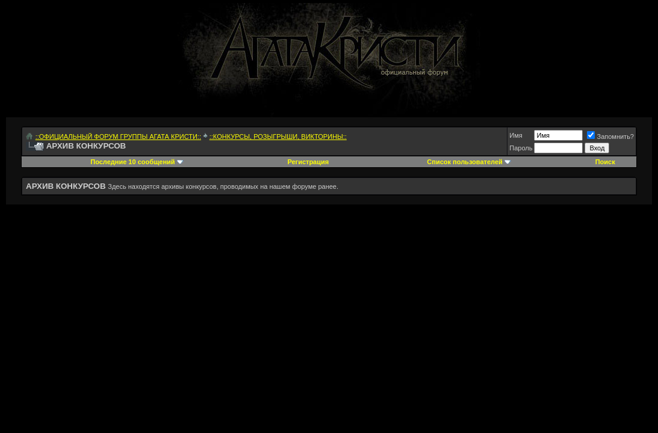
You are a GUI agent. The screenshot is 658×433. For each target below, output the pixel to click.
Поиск (605, 161)
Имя (515, 135)
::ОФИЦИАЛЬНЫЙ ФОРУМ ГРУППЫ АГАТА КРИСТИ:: (118, 136)
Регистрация (308, 161)
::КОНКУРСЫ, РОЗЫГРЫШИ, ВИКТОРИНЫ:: (278, 136)
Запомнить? (610, 136)
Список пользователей (464, 161)
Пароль (520, 148)
